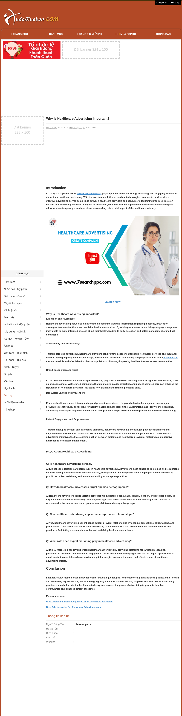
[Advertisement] (128, 17)
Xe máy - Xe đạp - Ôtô (22, 338)
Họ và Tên (52, 628)
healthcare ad (170, 357)
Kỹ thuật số (22, 310)
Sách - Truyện (22, 367)
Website (50, 642)
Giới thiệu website (22, 402)
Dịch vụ (22, 395)
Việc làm (22, 381)
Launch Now (112, 301)
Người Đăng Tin (55, 624)
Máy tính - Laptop (22, 303)
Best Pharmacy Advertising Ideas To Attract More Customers (79, 601)
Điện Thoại (52, 633)
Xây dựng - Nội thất (22, 331)
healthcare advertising (89, 193)
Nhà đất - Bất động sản (22, 324)
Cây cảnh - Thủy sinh (22, 352)
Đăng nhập (162, 2)
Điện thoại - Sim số (22, 296)
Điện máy (22, 317)
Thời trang (22, 282)
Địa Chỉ (50, 637)
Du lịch (22, 374)
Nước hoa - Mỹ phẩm (22, 289)
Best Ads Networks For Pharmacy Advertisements (73, 607)
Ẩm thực (22, 345)
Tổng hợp (22, 409)
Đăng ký (175, 2)
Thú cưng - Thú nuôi (22, 360)
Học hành (22, 388)
